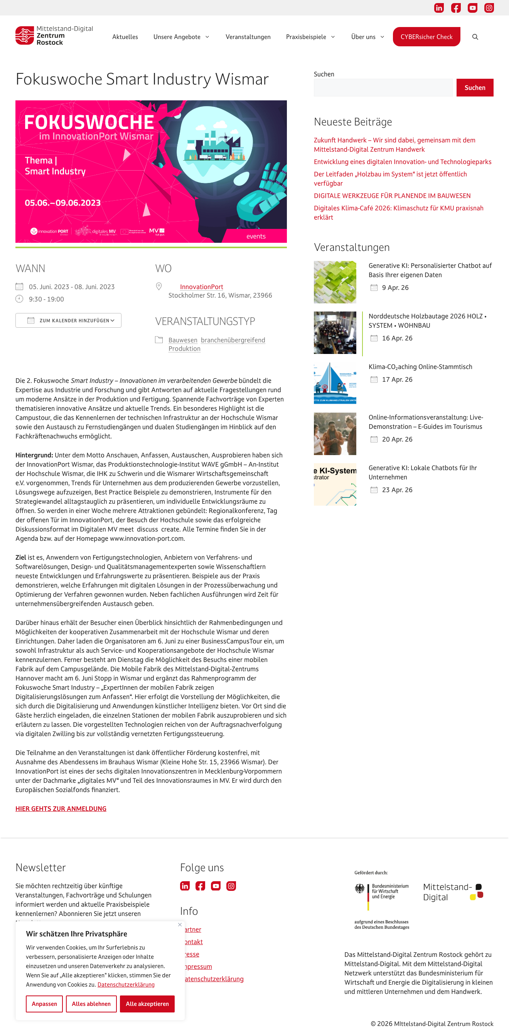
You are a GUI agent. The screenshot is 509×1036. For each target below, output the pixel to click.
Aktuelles (125, 37)
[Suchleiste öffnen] (483, 36)
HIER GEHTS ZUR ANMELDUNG (60, 808)
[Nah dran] (180, 924)
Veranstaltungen (248, 37)
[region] (100, 971)
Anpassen (44, 1003)
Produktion (185, 348)
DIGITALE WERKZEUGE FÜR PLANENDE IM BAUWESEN (393, 195)
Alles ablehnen (91, 1003)
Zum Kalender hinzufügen (68, 320)
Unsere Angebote (185, 36)
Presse (189, 954)
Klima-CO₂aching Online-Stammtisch (420, 366)
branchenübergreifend (233, 340)
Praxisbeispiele (315, 36)
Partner (190, 929)
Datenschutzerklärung (126, 984)
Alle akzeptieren (147, 1003)
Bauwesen (183, 340)
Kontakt (191, 942)
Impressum (196, 966)
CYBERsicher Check (427, 37)
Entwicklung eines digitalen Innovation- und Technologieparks (403, 161)
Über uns (372, 36)
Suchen (324, 74)
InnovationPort (201, 287)
